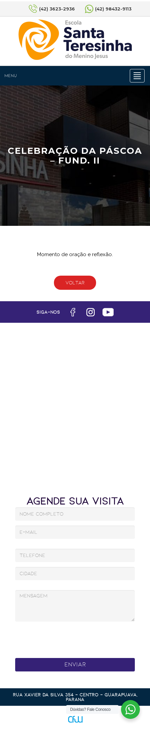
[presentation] (67, 638)
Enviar (75, 664)
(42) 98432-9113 (113, 8)
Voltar (75, 282)
